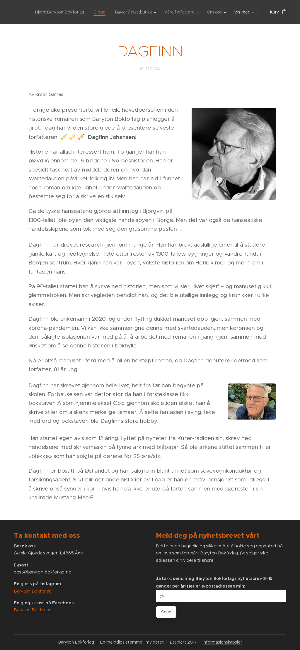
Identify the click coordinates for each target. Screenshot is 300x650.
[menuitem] (62, 12)
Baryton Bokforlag (33, 591)
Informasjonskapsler (222, 642)
